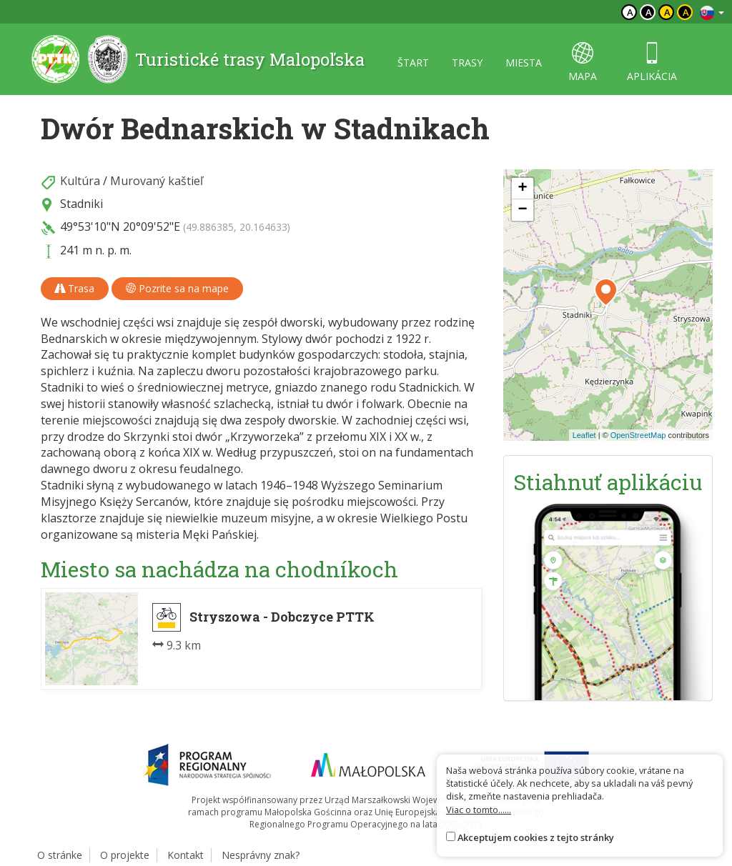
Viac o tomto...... (478, 809)
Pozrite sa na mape (177, 288)
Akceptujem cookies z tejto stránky (536, 837)
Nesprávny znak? (261, 855)
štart (413, 62)
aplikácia (652, 62)
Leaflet (584, 435)
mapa (582, 62)
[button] (606, 292)
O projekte (124, 855)
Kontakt (185, 855)
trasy (467, 62)
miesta (523, 62)
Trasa (74, 288)
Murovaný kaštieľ (156, 181)
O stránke (59, 855)
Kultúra (80, 181)
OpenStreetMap (638, 435)
